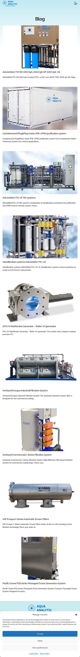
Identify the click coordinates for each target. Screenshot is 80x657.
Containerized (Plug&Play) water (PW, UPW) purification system (34, 133)
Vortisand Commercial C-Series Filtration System (27, 454)
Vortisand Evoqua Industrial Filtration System (25, 390)
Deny (40, 641)
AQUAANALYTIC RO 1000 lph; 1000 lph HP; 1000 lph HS (31, 72)
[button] (76, 614)
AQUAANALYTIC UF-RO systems (19, 197)
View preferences (40, 648)
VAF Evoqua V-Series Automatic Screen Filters (26, 519)
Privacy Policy (45, 653)
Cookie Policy (34, 653)
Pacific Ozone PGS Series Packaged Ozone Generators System (34, 583)
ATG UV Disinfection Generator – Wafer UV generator (29, 326)
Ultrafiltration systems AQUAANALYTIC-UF (24, 262)
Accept (40, 634)
